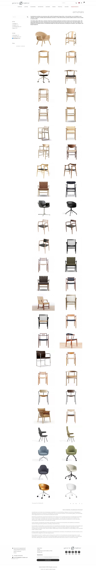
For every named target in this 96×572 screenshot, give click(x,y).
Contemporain (17, 26)
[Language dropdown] (79, 3)
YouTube (76, 552)
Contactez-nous (14, 558)
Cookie (38, 549)
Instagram (66, 552)
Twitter (73, 552)
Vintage (15, 23)
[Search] (69, 3)
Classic (15, 25)
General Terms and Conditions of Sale (44, 550)
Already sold (39, 552)
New (15, 28)
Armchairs (16, 35)
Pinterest (79, 552)
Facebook (69, 552)
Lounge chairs (17, 36)
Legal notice (39, 548)
